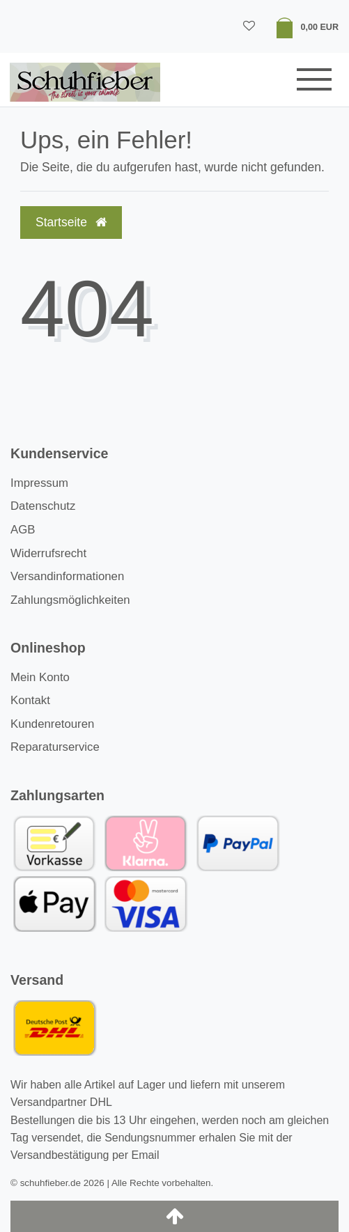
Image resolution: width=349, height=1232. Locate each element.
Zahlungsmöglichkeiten (70, 600)
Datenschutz (42, 506)
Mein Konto (40, 677)
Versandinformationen (67, 576)
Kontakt (30, 700)
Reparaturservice (55, 747)
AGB (22, 529)
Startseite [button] (71, 222)
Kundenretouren (52, 724)
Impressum (39, 483)
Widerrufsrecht (48, 553)
